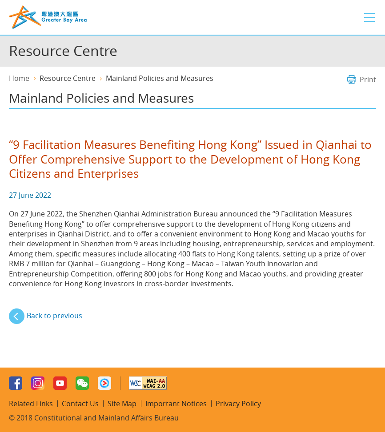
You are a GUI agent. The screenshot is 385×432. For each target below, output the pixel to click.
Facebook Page (15, 383)
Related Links (31, 403)
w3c (148, 383)
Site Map (122, 403)
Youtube (60, 383)
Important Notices (176, 403)
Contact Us (80, 403)
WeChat (82, 383)
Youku (104, 383)
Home (19, 78)
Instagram (37, 383)
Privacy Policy (238, 403)
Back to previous (54, 315)
